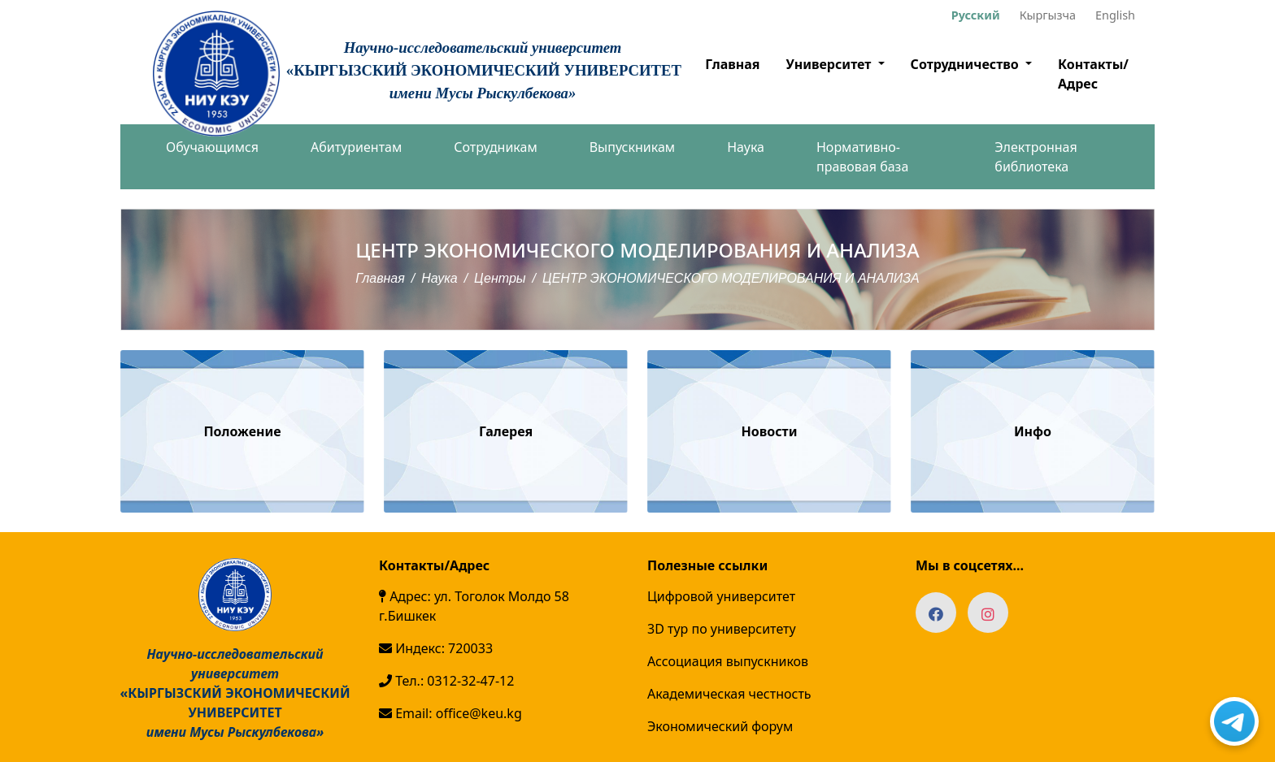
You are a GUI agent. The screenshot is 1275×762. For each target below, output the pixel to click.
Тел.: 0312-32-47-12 (446, 681)
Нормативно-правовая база (862, 156)
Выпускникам (632, 147)
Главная (732, 64)
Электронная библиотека (1035, 156)
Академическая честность (729, 694)
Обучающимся (212, 147)
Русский (975, 15)
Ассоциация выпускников (727, 661)
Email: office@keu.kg (450, 713)
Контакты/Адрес (1093, 74)
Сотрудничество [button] (966, 64)
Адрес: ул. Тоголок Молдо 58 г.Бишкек (474, 606)
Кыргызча (1048, 15)
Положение (242, 431)
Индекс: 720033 (436, 648)
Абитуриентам (356, 147)
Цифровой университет (721, 596)
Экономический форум (720, 726)
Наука (745, 147)
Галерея (506, 431)
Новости (770, 431)
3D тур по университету (721, 629)
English (1115, 15)
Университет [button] (829, 64)
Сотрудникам (495, 147)
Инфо (1032, 431)
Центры (500, 278)
